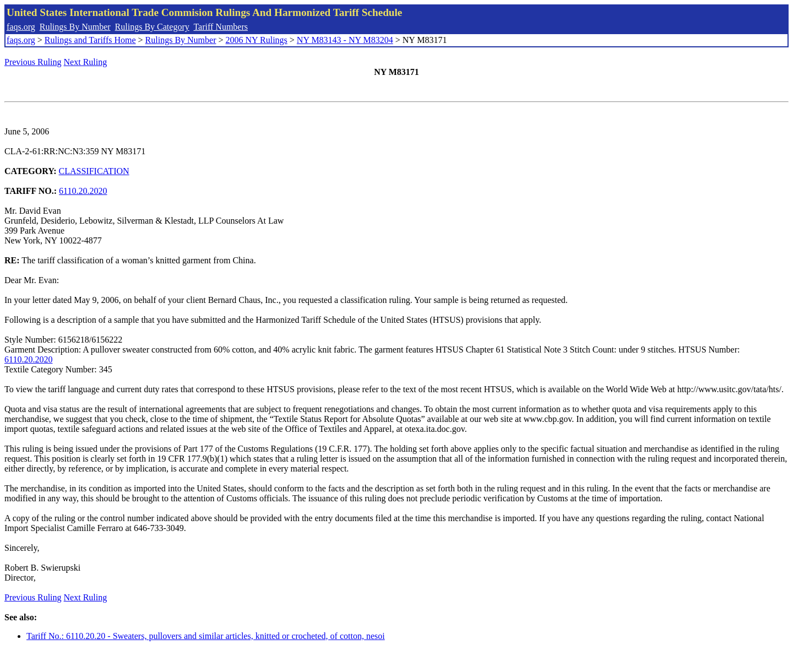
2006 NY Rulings (256, 40)
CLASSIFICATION (94, 171)
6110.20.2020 (83, 191)
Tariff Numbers (220, 26)
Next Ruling (85, 62)
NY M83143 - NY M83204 (345, 40)
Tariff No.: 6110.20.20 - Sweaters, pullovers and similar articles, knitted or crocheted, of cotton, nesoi (205, 636)
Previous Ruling (33, 62)
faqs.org (21, 26)
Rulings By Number (75, 26)
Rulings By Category (152, 26)
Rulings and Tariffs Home (90, 40)
